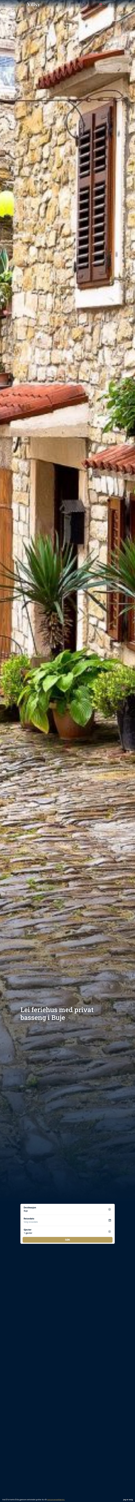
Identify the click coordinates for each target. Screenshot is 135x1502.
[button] (102, 4)
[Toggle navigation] (111, 4)
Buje (26, 1211)
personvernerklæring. (56, 1499)
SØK (67, 1239)
